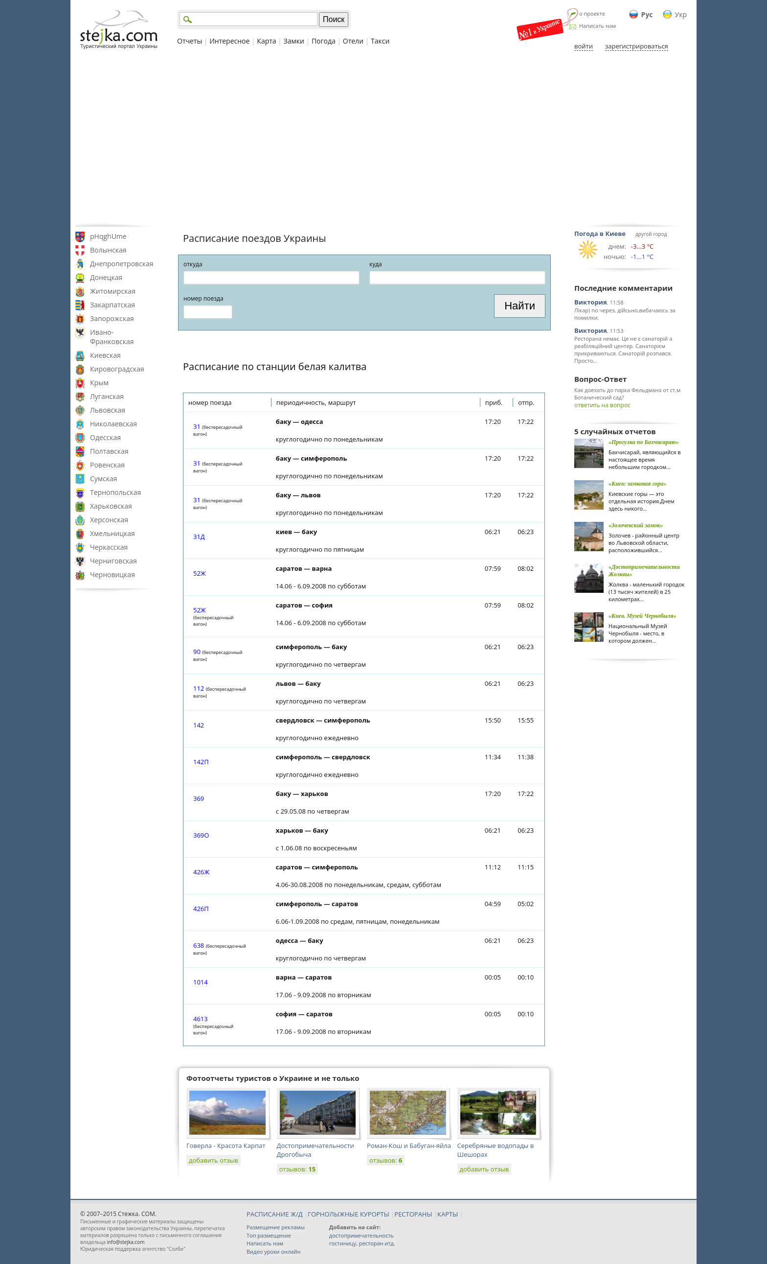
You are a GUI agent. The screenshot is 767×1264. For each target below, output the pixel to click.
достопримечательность (361, 1235)
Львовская (107, 410)
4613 (200, 1018)
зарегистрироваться (636, 46)
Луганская (107, 396)
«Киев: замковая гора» (637, 483)
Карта (266, 41)
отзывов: (297, 1169)
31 (197, 426)
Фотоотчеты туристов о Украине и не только (273, 1078)
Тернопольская (115, 492)
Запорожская (112, 318)
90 (197, 651)
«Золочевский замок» (636, 525)
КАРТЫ (447, 1214)
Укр (681, 14)
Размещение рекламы (276, 1227)
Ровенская (107, 464)
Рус (647, 14)
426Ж (201, 871)
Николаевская (113, 423)
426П (201, 908)
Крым (99, 382)
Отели (353, 41)
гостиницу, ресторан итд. (362, 1243)
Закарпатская (112, 304)
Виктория (590, 302)
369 (198, 798)
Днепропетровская (122, 263)
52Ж (199, 573)
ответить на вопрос (602, 405)
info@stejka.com (125, 1242)
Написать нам (597, 25)
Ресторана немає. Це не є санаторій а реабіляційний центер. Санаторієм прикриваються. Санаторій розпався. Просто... (623, 349)
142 (198, 725)
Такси (380, 41)
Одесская (105, 437)
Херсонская (109, 519)
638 (198, 945)
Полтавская (109, 451)
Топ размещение (269, 1235)
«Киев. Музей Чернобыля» (643, 615)
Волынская (108, 250)
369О (201, 835)
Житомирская (112, 291)
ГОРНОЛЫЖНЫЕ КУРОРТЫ (348, 1214)
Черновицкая (112, 574)
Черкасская (109, 547)
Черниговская (113, 560)
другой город (651, 234)
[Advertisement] (383, 138)
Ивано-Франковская (112, 337)
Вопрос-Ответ (600, 379)
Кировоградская (117, 369)
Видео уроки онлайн (273, 1251)
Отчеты (189, 41)
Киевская (105, 355)
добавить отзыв (213, 1160)
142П (201, 761)
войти (583, 46)
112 (198, 688)
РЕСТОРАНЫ (413, 1214)
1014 (200, 982)
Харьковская (111, 506)
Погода (324, 41)
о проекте (592, 13)
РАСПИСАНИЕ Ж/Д (275, 1214)
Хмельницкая (112, 533)
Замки (294, 41)
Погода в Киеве (600, 233)
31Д (199, 536)
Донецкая (106, 277)
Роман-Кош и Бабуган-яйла (409, 1145)
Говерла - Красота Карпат (225, 1145)
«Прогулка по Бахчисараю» (644, 442)
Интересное (229, 41)
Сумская (103, 478)
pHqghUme (108, 236)
